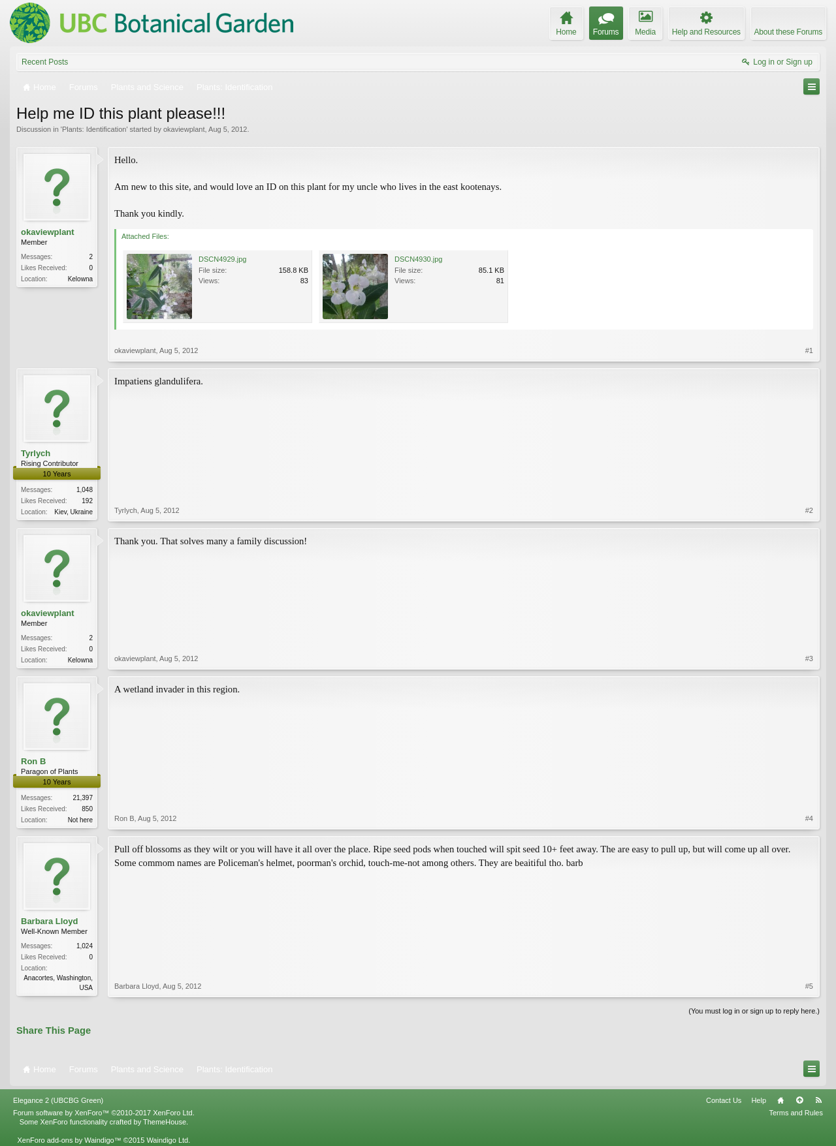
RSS (818, 1100)
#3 (809, 658)
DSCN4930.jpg (418, 259)
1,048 (84, 489)
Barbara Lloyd (49, 921)
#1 (809, 350)
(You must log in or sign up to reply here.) (754, 1011)
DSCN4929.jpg (222, 259)
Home (780, 1100)
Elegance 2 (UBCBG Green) (58, 1100)
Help (758, 1100)
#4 (809, 818)
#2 (809, 510)
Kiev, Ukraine (73, 512)
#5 (809, 986)
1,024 (84, 946)
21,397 (82, 797)
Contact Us (723, 1100)
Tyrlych (35, 453)
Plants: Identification (94, 129)
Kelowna (80, 279)
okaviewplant (184, 129)
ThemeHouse (164, 1122)
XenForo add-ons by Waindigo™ (69, 1140)
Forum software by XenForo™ (104, 1113)
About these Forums (788, 32)
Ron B (33, 761)
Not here (80, 820)
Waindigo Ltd (167, 1140)
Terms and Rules (796, 1113)
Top (799, 1100)
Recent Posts (45, 62)
